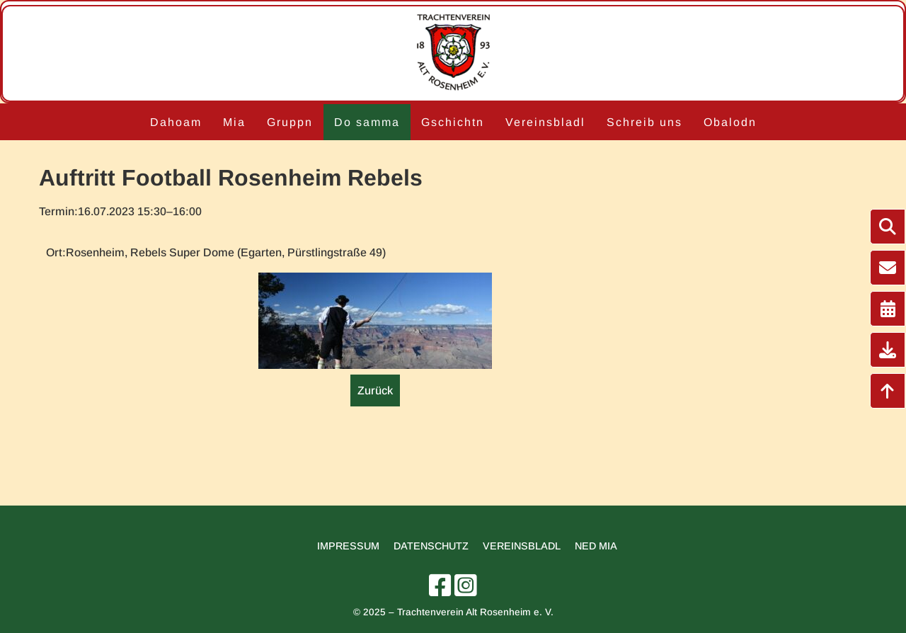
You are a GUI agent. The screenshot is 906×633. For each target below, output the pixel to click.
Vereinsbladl (545, 122)
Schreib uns (644, 122)
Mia (234, 122)
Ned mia (596, 546)
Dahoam (176, 122)
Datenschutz (431, 546)
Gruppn (290, 122)
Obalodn (730, 122)
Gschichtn (452, 122)
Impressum (348, 546)
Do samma (367, 122)
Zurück (375, 390)
